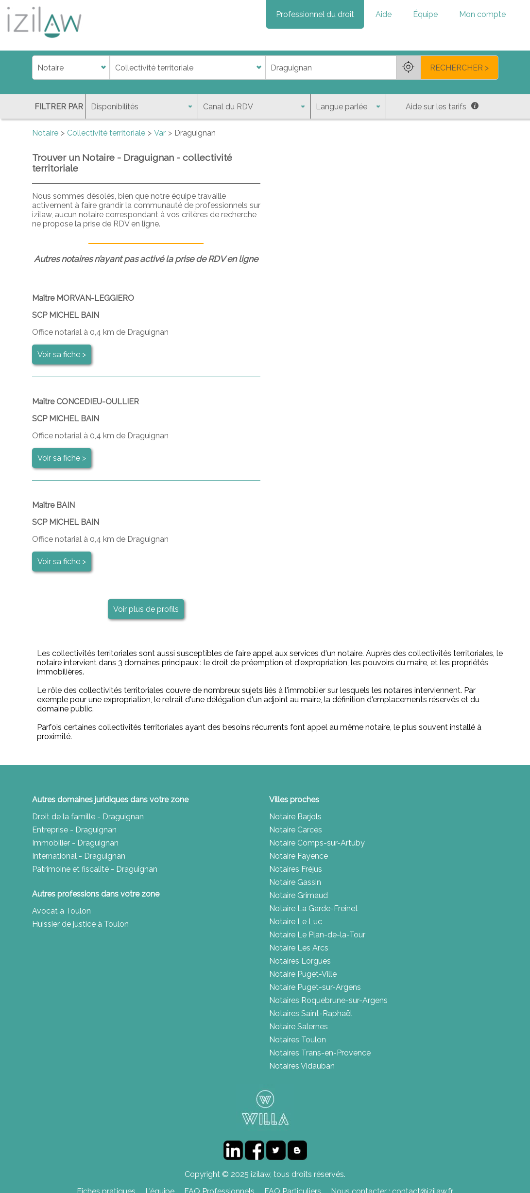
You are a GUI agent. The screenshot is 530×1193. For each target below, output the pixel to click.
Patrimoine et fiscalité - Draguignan (94, 869)
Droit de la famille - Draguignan (88, 816)
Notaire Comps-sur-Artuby (317, 842)
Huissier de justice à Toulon (80, 924)
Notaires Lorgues (300, 961)
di (35, 67)
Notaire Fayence (298, 856)
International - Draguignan (78, 856)
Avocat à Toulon (61, 911)
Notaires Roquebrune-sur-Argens (328, 1000)
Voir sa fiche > (61, 354)
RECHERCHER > (459, 67)
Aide (384, 14)
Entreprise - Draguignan (74, 829)
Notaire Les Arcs (298, 947)
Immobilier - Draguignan (75, 842)
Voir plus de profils (146, 609)
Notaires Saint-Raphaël (310, 1013)
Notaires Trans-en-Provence (320, 1052)
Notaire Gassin (295, 882)
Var (160, 133)
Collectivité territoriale (106, 133)
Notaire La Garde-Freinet (313, 908)
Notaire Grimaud (298, 895)
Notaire (45, 133)
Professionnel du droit (315, 14)
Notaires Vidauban (302, 1066)
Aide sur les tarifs (442, 106)
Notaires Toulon (297, 1039)
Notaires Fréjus (295, 869)
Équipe (425, 14)
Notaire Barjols (295, 816)
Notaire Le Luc (295, 921)
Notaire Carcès (295, 829)
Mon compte (482, 14)
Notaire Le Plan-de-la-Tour (317, 934)
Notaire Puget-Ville (303, 974)
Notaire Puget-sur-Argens (315, 987)
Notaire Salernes (298, 1026)
